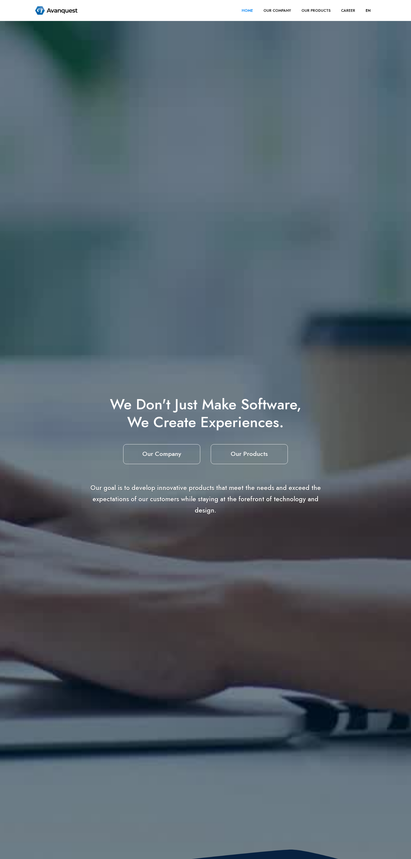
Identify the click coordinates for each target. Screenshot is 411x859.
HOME (247, 10)
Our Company (161, 453)
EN (368, 10)
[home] (56, 10)
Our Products (249, 453)
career (348, 10)
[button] (368, 10)
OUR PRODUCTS (316, 10)
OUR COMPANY (277, 10)
